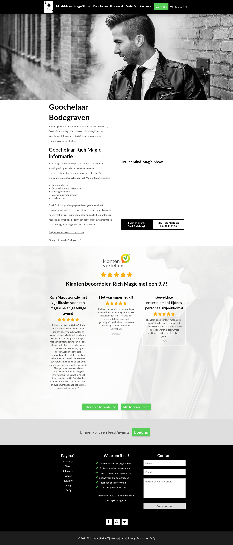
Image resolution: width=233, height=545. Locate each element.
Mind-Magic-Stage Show (73, 6)
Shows (68, 466)
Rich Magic (68, 461)
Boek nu (141, 432)
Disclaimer (142, 538)
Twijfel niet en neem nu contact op (66, 232)
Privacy (131, 538)
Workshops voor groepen (65, 194)
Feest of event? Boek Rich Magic (137, 224)
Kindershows (58, 198)
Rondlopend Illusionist (108, 6)
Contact (161, 6)
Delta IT (104, 538)
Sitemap (114, 538)
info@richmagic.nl (116, 500)
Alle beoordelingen (136, 407)
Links (123, 538)
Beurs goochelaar (61, 191)
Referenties (68, 471)
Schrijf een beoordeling (100, 407)
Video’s (131, 6)
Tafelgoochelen (60, 184)
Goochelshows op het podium (67, 188)
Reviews (145, 6)
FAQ (68, 490)
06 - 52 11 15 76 (178, 6)
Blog (68, 485)
